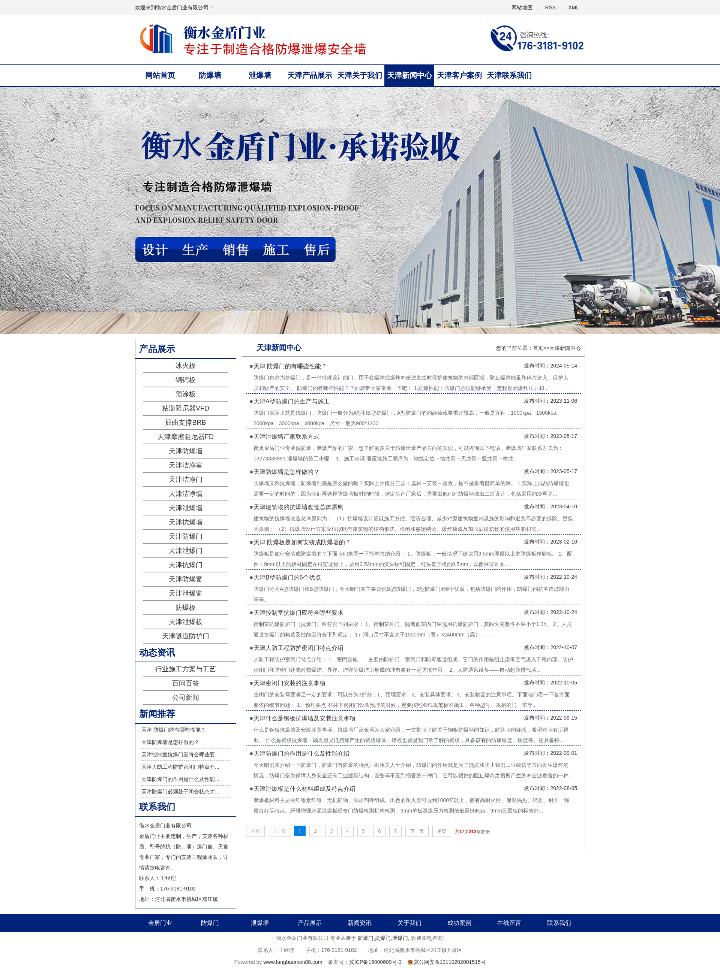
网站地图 (522, 7)
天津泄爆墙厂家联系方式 (287, 436)
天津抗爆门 (185, 565)
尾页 (441, 831)
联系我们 (559, 923)
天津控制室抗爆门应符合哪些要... (180, 754)
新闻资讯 (360, 923)
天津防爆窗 (185, 579)
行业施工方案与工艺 (185, 669)
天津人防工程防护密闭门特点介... (180, 767)
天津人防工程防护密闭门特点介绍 (299, 648)
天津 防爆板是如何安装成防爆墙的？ (302, 542)
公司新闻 (185, 697)
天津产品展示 (309, 75)
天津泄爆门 (185, 550)
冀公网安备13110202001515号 (450, 962)
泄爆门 (400, 938)
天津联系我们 (509, 75)
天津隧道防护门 (185, 636)
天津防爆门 (185, 536)
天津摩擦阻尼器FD (186, 437)
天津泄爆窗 (185, 593)
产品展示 (310, 923)
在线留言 (509, 923)
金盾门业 (160, 923)
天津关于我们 (359, 75)
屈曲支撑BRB (185, 422)
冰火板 (186, 365)
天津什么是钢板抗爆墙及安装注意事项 (305, 718)
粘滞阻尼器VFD (185, 408)
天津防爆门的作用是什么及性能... (180, 779)
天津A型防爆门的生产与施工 (292, 401)
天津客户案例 (459, 75)
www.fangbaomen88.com (292, 962)
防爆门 (210, 923)
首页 (538, 348)
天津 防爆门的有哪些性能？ (173, 730)
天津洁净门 (185, 479)
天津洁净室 (185, 465)
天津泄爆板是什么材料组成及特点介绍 (305, 789)
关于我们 (410, 923)
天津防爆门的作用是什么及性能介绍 (302, 753)
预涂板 (186, 394)
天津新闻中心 (409, 75)
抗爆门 (383, 938)
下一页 (417, 831)
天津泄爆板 (185, 622)
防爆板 (186, 607)
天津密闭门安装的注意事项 (290, 683)
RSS (550, 7)
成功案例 (459, 923)
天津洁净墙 (185, 493)
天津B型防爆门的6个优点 (287, 577)
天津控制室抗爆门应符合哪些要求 (299, 612)
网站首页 (160, 75)
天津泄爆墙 (185, 508)
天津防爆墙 (185, 451)
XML (573, 7)
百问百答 (185, 683)
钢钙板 (186, 380)
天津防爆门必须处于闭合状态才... (180, 792)
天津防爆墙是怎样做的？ (170, 742)
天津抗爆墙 (185, 522)
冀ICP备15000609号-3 (375, 962)
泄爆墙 (260, 75)
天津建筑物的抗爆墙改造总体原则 (299, 507)
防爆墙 (210, 75)
